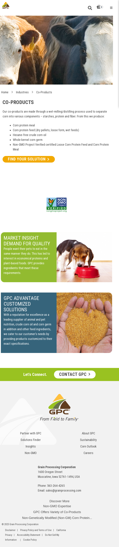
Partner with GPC (30, 433)
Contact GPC (72, 374)
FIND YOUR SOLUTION (27, 159)
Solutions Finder (30, 440)
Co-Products (44, 92)
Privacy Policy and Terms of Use (36, 530)
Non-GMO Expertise (57, 506)
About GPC (88, 433)
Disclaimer (10, 530)
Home (4, 92)
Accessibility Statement (28, 535)
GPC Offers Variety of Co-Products (57, 512)
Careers (88, 453)
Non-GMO (31, 453)
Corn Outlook (88, 446)
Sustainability (88, 440)
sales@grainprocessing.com (63, 490)
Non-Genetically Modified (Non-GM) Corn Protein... (57, 518)
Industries (22, 92)
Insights (31, 446)
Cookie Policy (30, 539)
